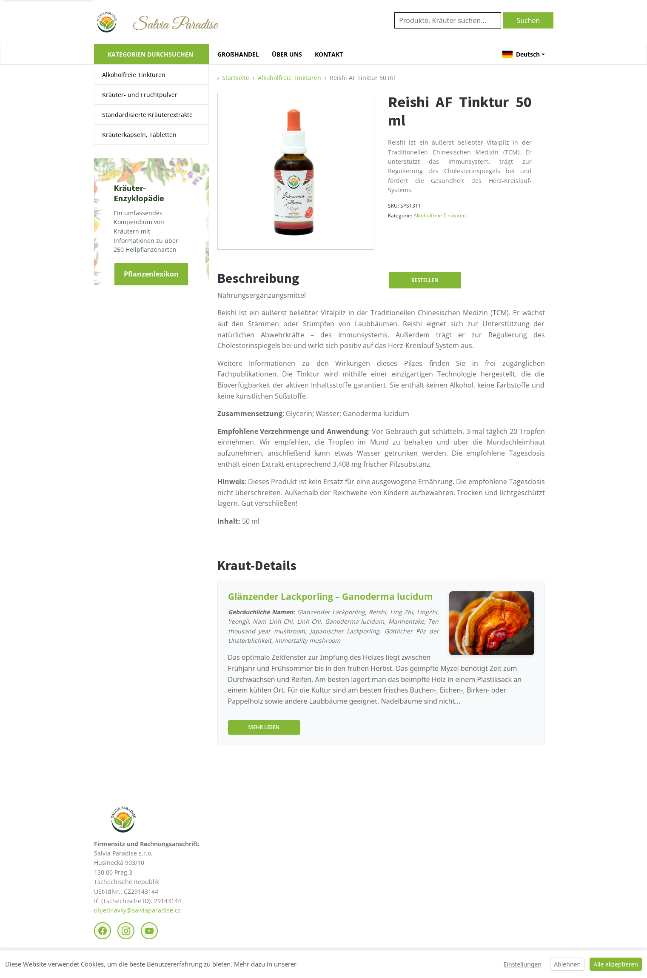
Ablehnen (567, 964)
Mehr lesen (264, 727)
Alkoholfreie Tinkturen (133, 75)
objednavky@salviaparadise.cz (137, 910)
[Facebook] (102, 930)
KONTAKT (329, 54)
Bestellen (425, 280)
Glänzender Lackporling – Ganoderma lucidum (330, 596)
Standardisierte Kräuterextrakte (147, 115)
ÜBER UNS (287, 54)
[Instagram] (125, 930)
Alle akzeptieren (615, 964)
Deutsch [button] (521, 54)
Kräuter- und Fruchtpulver (139, 95)
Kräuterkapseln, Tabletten (139, 135)
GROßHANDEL (238, 54)
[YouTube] (149, 930)
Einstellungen (523, 964)
